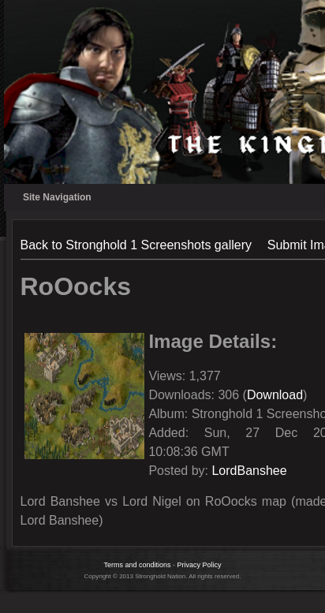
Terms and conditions (136, 565)
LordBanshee (248, 470)
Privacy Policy (199, 565)
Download (275, 395)
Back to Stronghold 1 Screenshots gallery (136, 245)
